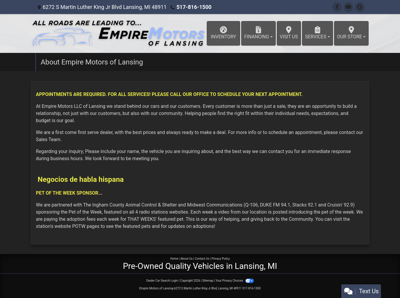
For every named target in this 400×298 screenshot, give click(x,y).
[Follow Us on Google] (359, 7)
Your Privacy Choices (234, 280)
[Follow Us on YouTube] (348, 7)
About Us (186, 258)
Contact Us (202, 258)
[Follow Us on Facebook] (337, 7)
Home (174, 258)
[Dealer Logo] (118, 33)
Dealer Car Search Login (162, 280)
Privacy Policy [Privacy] (221, 258)
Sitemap (207, 280)
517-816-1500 (194, 7)
